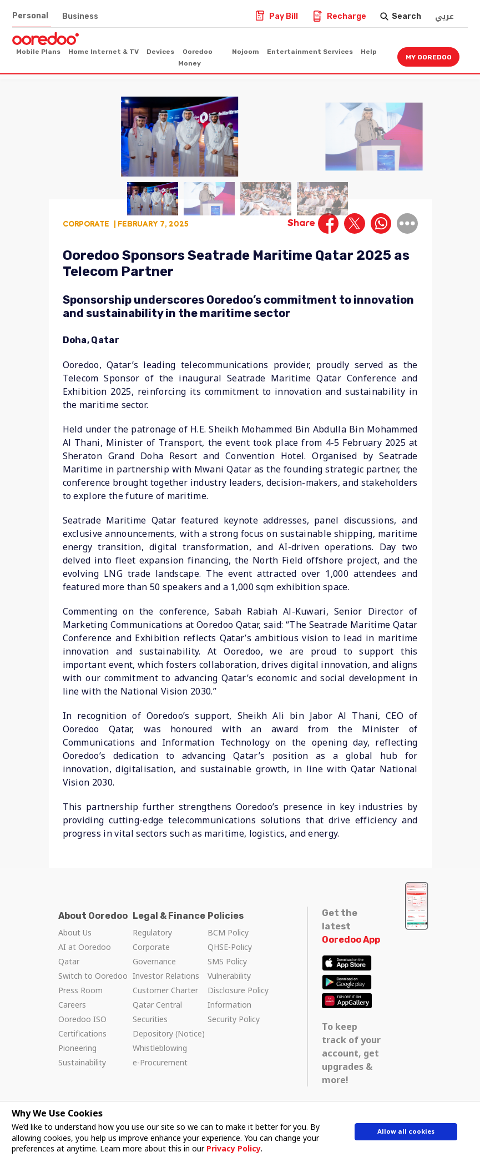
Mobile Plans (38, 52)
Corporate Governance (154, 954)
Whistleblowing (160, 1048)
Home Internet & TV (103, 52)
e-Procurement (160, 1062)
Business (80, 16)
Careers (72, 1004)
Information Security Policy (234, 1011)
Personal (30, 16)
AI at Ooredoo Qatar (84, 954)
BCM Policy (228, 932)
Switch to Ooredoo (93, 975)
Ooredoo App (351, 939)
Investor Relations (166, 975)
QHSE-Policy (230, 947)
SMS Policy (227, 961)
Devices (160, 52)
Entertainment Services (310, 52)
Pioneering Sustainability (82, 1055)
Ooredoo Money (195, 57)
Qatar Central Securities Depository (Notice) (169, 1019)
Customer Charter (165, 990)
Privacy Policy (228, 1148)
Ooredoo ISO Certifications (82, 1026)
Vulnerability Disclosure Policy (238, 982)
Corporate (86, 223)
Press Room (80, 990)
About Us (75, 932)
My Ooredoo (429, 57)
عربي (444, 16)
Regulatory (152, 932)
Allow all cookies (406, 1133)
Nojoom (245, 52)
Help (369, 52)
